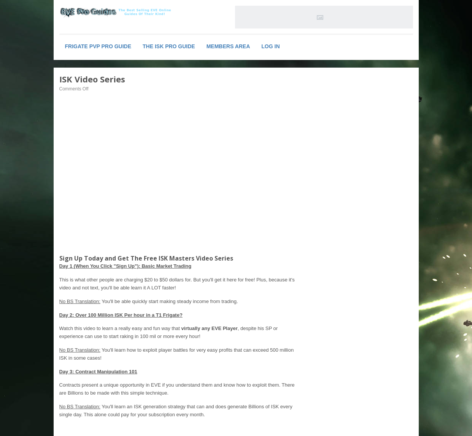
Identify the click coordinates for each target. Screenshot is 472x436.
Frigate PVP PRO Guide (98, 46)
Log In (270, 46)
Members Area (228, 46)
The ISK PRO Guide (169, 46)
